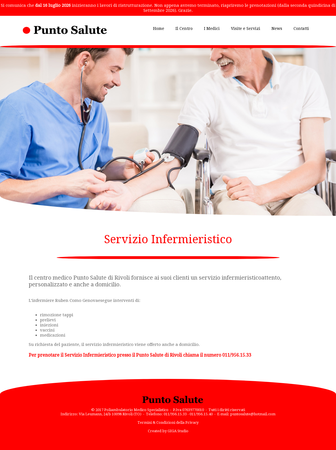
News (277, 28)
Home (158, 28)
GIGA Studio (178, 431)
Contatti (301, 28)
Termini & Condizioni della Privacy (168, 422)
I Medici (212, 28)
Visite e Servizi (245, 28)
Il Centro (184, 28)
